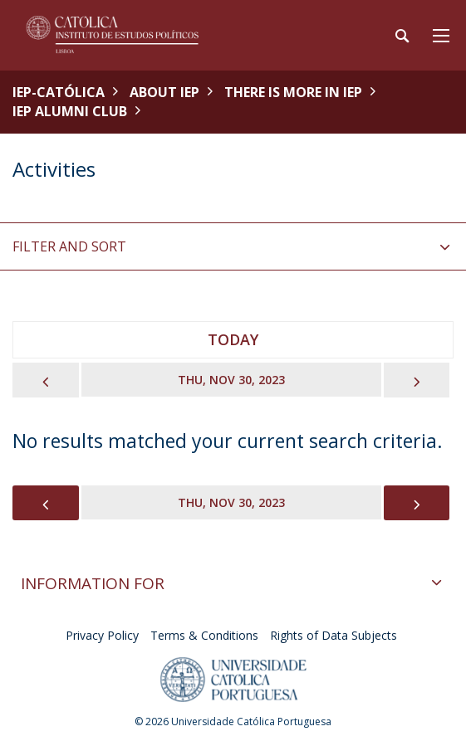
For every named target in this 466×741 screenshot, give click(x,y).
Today (233, 339)
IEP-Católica (58, 92)
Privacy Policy (102, 635)
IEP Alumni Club (69, 111)
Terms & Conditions (204, 635)
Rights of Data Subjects (333, 635)
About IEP (164, 92)
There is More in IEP (293, 92)
